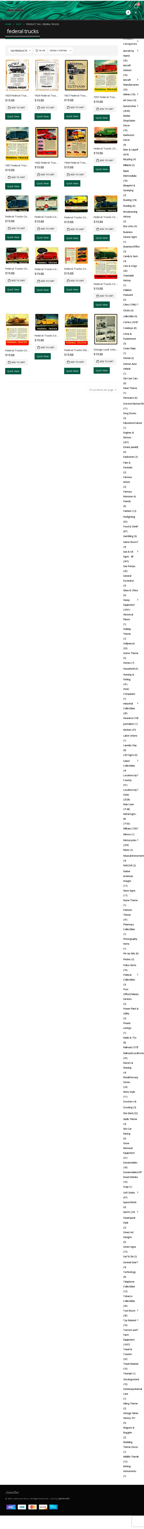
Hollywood (128, 643)
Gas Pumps (129, 566)
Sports (126, 1212)
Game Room (130, 542)
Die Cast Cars (130, 378)
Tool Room (129, 1310)
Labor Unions (130, 735)
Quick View (13, 116)
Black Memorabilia (129, 173)
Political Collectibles (129, 977)
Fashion (127, 511)
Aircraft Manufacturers (131, 82)
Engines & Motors (128, 435)
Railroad (127, 1047)
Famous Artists (127, 479)
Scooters (128, 1101)
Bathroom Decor (128, 137)
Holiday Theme (127, 631)
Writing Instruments (129, 1469)
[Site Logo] (14, 10)
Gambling (128, 536)
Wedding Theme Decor (130, 1444)
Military (127, 828)
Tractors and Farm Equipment (130, 1334)
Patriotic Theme (127, 912)
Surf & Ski (128, 1256)
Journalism (128, 723)
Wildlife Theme (131, 1456)
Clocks (126, 310)
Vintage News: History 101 (131, 1415)
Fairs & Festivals (127, 465)
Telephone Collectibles (129, 1284)
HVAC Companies (129, 691)
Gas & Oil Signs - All (128, 554)
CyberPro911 (64, 1498)
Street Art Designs (128, 1235)
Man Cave (128, 804)
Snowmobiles (130, 1162)
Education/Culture (132, 423)
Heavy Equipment (129, 602)
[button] (130, 6)
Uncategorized (131, 1379)
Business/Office (131, 246)
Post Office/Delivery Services (131, 994)
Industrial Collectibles (129, 706)
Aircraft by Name (128, 53)
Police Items (129, 965)
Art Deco (128, 100)
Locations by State (130, 792)
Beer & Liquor (130, 149)
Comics (127, 322)
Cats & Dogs (130, 265)
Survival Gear (130, 1262)
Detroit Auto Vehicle (130, 366)
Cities (126, 304)
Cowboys (128, 328)
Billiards (127, 165)
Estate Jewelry (130, 447)
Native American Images (128, 876)
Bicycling (127, 159)
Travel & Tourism (127, 1352)
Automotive (129, 106)
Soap (126, 1186)
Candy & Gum (130, 256)
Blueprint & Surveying (129, 188)
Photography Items (130, 941)
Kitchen (127, 729)
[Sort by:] (61, 50)
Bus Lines (128, 226)
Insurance (128, 718)
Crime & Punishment (129, 336)
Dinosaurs (128, 397)
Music (126, 849)
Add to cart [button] (18, 107)
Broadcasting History (130, 214)
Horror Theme (130, 653)
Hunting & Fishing (128, 677)
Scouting (128, 1107)
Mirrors (127, 834)
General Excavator (128, 578)
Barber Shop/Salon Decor (129, 120)
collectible (128, 316)
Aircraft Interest (127, 68)
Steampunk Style (129, 1220)
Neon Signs (129, 890)
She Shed (128, 1113)
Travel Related (130, 1363)
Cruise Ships (129, 348)
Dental (126, 358)
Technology (129, 1272)
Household (129, 668)
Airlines (127, 94)
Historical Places (128, 617)
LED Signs (128, 755)
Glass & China (130, 590)
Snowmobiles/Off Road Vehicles (132, 1175)
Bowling (127, 205)
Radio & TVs (129, 1037)
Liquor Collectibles (129, 763)
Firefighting (129, 516)
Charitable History (128, 278)
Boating (127, 200)
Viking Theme (130, 1403)
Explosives (128, 456)
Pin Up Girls (129, 953)
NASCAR (127, 865)
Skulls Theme (130, 1119)
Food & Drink (130, 526)
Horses (127, 662)
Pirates (127, 959)
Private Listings (127, 1025)
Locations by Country (130, 778)
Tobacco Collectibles (129, 1298)
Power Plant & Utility (131, 1011)
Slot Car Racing (127, 1131)
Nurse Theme (130, 900)
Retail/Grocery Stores (130, 1080)
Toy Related (129, 1320)
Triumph (127, 1373)
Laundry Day (129, 745)
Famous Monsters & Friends (129, 496)
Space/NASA (129, 1202)
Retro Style (129, 1091)
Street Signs (129, 1246)
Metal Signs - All (130, 816)
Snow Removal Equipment (129, 1148)
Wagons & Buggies (129, 1430)
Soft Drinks (129, 1192)
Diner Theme (130, 388)
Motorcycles (129, 840)
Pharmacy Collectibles (129, 927)
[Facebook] (128, 12)
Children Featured (128, 292)
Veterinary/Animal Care (132, 1391)
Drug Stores (129, 413)
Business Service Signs (130, 234)
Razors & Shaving (128, 1065)
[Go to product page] (17, 75)
